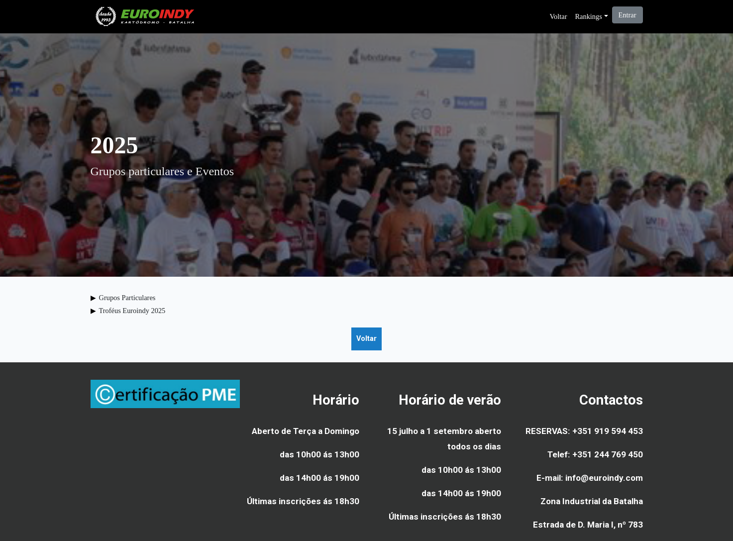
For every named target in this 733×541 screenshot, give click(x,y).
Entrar (627, 15)
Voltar (558, 16)
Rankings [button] (588, 16)
